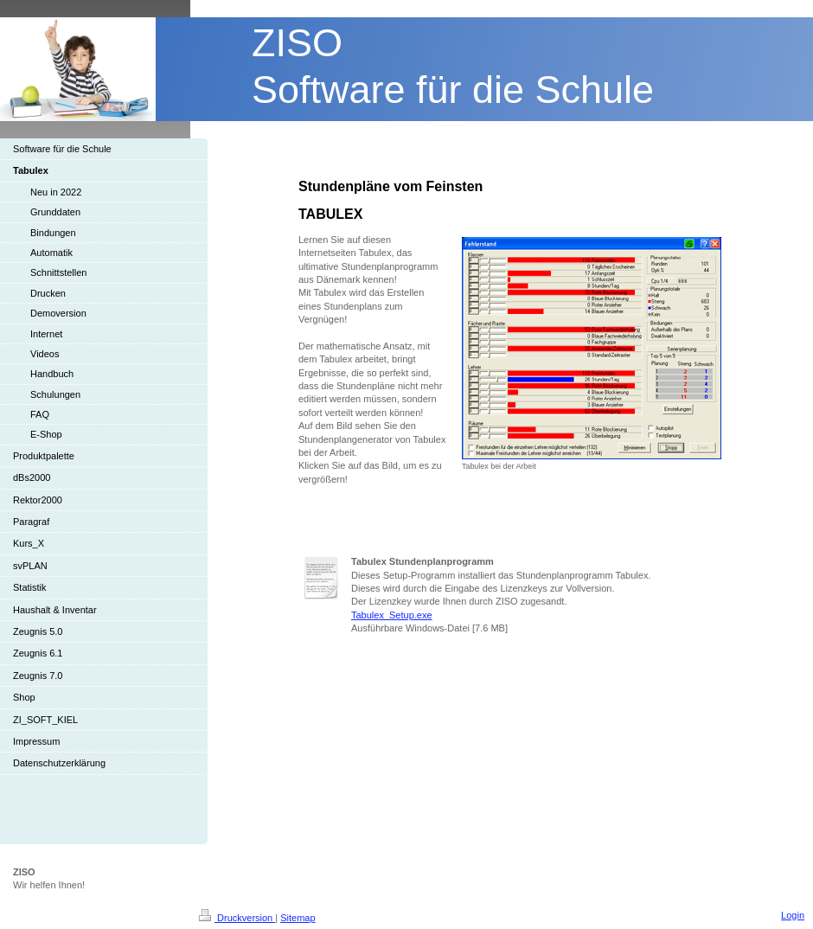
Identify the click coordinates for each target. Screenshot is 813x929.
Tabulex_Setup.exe (391, 615)
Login (792, 915)
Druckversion (237, 918)
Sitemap (297, 918)
